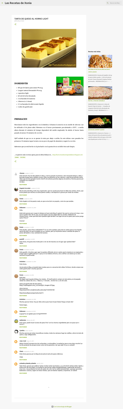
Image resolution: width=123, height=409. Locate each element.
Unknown (22, 207)
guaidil (21, 239)
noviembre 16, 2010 (31, 299)
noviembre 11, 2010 (29, 227)
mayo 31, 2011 (30, 341)
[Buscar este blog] (113, 3)
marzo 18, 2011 (29, 330)
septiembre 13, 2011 (29, 351)
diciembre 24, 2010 (30, 311)
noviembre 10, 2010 (31, 207)
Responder (23, 184)
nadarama (22, 320)
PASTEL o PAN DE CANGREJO (96, 100)
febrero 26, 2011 (31, 320)
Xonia (21, 198)
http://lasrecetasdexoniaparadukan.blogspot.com (67, 155)
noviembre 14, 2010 (30, 239)
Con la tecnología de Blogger (61, 406)
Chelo (21, 351)
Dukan (16, 157)
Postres (22, 157)
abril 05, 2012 (39, 363)
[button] (15, 24)
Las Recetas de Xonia (18, 2)
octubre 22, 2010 (35, 188)
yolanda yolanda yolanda (27, 363)
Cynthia (21, 330)
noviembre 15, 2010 (31, 261)
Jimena (21, 173)
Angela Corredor (25, 188)
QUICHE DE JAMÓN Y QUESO (96, 129)
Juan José (22, 341)
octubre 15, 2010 (29, 173)
